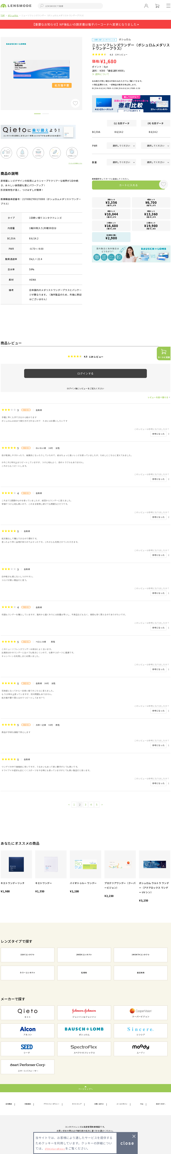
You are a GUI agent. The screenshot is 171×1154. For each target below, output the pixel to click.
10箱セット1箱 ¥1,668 (111, 226)
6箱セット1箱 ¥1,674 (111, 215)
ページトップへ (85, 1088)
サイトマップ (78, 1104)
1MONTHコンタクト (140, 955)
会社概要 (10, 1104)
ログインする (85, 373)
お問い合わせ (100, 1104)
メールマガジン (123, 1104)
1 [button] (37, 114)
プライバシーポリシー (52, 1104)
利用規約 (27, 1104)
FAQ (141, 1104)
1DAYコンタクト (27, 955)
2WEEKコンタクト (84, 955)
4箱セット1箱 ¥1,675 (151, 203)
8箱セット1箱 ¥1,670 (151, 215)
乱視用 (84, 973)
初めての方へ (158, 1104)
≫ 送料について (100, 74)
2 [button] (45, 114)
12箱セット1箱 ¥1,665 (151, 226)
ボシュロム (13, 15)
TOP (3, 15)
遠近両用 (140, 973)
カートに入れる (124, 186)
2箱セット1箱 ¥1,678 (111, 203)
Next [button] (84, 68)
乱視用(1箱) (111, 237)
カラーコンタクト (27, 973)
